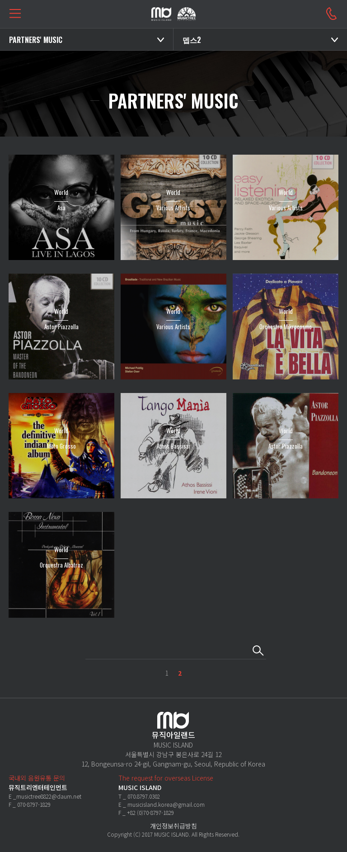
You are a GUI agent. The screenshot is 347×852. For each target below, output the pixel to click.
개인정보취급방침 (173, 825)
